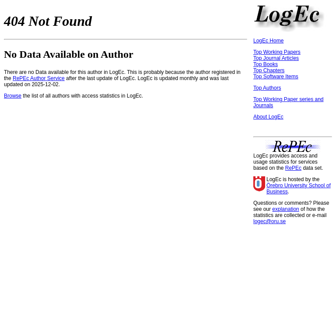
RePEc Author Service (39, 78)
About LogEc (268, 117)
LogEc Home (268, 41)
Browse (12, 96)
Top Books (265, 64)
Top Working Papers (277, 52)
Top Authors (267, 88)
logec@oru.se (269, 221)
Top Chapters (268, 70)
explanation (285, 209)
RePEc (293, 168)
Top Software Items (275, 77)
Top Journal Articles (276, 58)
